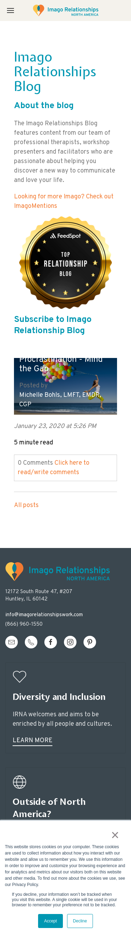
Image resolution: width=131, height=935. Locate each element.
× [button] (115, 835)
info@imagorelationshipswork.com (44, 615)
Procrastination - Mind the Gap (61, 364)
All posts (26, 505)
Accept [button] (50, 921)
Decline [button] (80, 921)
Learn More (32, 741)
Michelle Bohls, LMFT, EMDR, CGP (60, 400)
